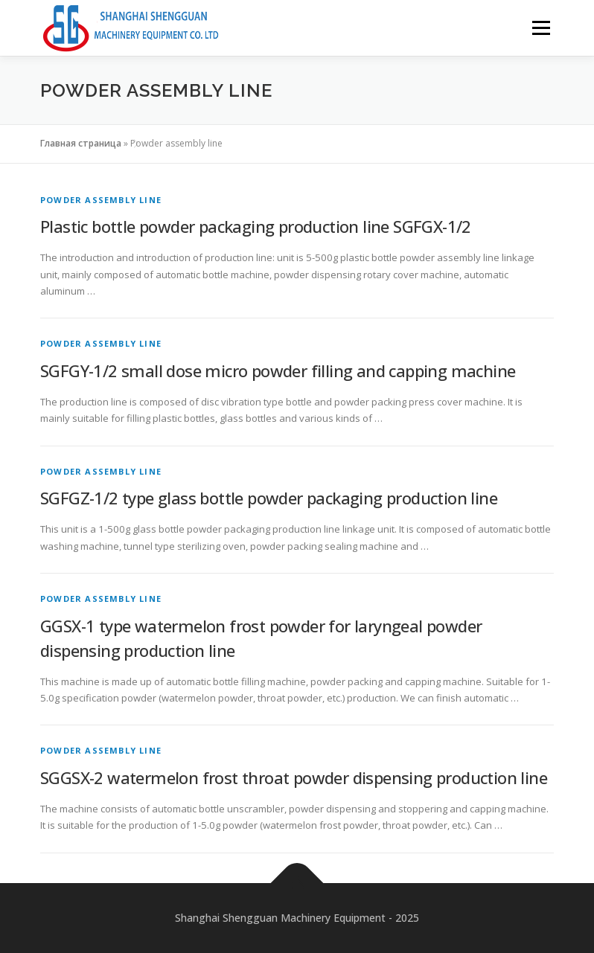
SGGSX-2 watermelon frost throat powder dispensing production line (293, 777)
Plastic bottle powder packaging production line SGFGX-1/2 (255, 226)
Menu (541, 27)
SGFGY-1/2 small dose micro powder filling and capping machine (277, 370)
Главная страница (80, 143)
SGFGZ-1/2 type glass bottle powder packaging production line (268, 498)
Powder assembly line (101, 199)
